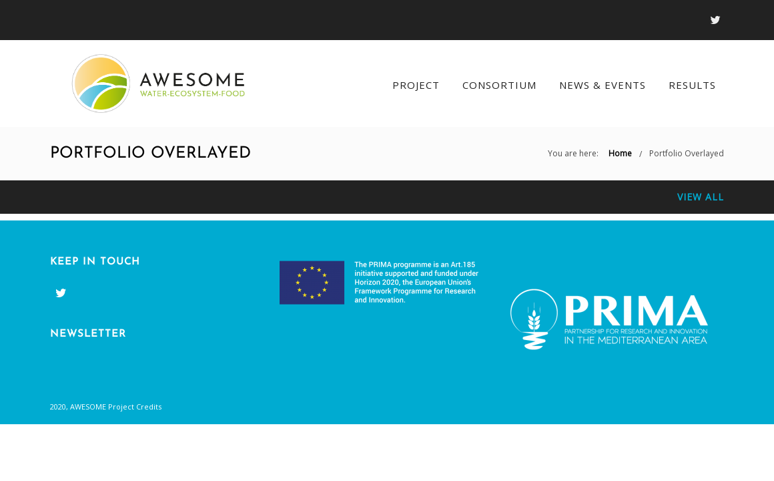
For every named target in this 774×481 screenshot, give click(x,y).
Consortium (499, 85)
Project (416, 85)
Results (692, 85)
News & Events (602, 85)
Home (620, 153)
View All (700, 196)
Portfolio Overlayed (686, 153)
